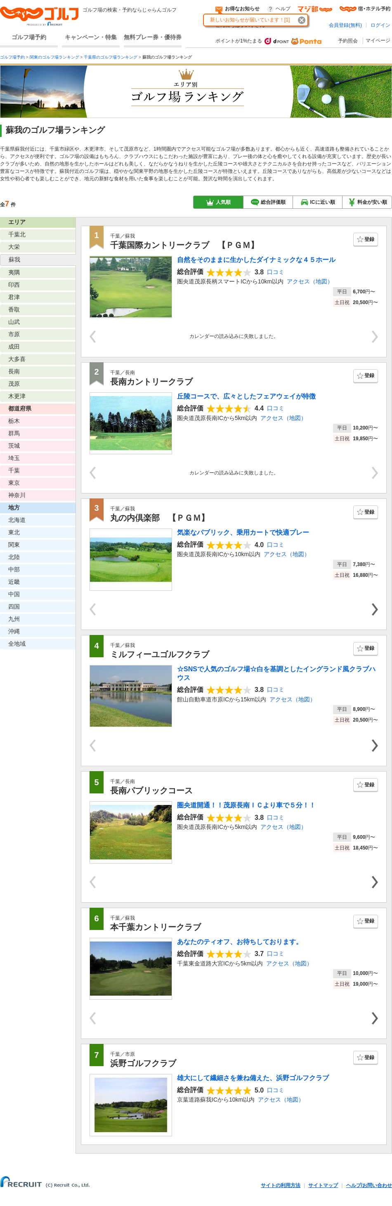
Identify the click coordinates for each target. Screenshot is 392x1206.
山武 (14, 322)
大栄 (14, 246)
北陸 (14, 557)
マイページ (378, 40)
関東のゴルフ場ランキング (54, 57)
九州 (14, 619)
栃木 (14, 421)
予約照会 (348, 41)
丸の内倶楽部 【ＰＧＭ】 (159, 517)
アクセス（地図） (310, 281)
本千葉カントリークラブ (155, 927)
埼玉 (14, 458)
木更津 (17, 396)
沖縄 (14, 631)
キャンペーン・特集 (91, 37)
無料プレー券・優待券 (153, 37)
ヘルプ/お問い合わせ (369, 1185)
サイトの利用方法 (280, 1185)
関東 (14, 544)
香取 (14, 309)
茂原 (14, 383)
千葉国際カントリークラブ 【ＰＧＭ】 (184, 245)
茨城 (14, 445)
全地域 (17, 643)
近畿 (14, 581)
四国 (14, 606)
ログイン (380, 25)
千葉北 (17, 234)
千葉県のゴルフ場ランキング (110, 57)
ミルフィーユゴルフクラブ (159, 654)
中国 (14, 594)
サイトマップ (323, 1185)
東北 (14, 532)
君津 (14, 297)
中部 (14, 569)
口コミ (275, 272)
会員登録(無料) (345, 25)
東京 (14, 482)
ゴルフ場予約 (29, 37)
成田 (14, 346)
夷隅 (14, 272)
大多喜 (17, 359)
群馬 (14, 433)
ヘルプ (283, 9)
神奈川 (17, 495)
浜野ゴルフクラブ (143, 1063)
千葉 (14, 470)
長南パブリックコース (151, 790)
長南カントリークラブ (151, 381)
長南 (14, 371)
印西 (14, 284)
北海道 (17, 520)
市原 (14, 334)
